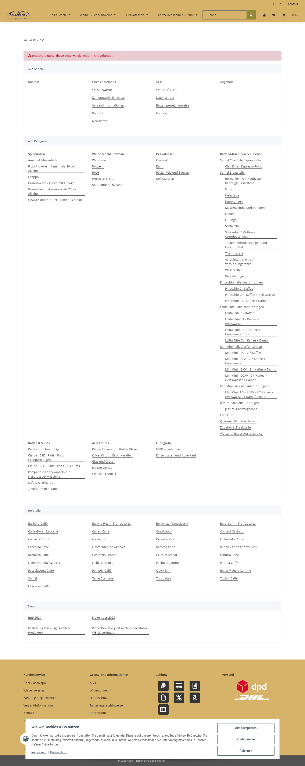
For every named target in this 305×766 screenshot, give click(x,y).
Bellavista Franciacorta (172, 523)
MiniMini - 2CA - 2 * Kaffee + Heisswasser (245, 361)
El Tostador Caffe (232, 539)
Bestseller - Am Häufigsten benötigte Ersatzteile (244, 181)
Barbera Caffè (38, 523)
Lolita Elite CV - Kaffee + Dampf (247, 340)
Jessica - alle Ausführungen (239, 403)
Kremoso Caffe (38, 555)
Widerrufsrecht (167, 90)
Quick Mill (163, 570)
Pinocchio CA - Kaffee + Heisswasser (250, 295)
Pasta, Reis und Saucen (172, 172)
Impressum (39, 753)
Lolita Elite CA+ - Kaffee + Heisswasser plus (242, 332)
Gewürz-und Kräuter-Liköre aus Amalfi (55, 200)
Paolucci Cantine (168, 563)
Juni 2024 (34, 617)
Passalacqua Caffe (41, 570)
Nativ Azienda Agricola (44, 563)
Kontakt (292, 4)
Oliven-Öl (162, 160)
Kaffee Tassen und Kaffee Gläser (115, 449)
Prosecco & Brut (103, 179)
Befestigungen (235, 276)
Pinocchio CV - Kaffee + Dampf (246, 301)
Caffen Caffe (100, 531)
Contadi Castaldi (231, 531)
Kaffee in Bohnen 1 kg (43, 449)
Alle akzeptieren (244, 729)
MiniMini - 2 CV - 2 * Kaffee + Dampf (250, 369)
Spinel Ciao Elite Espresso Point (242, 160)
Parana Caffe (229, 563)
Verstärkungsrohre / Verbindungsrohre (239, 261)
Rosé (95, 172)
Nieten (230, 214)
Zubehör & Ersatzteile (235, 427)
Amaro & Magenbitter (43, 160)
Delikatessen (165, 179)
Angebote (227, 82)
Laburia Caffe (229, 555)
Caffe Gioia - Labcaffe (43, 531)
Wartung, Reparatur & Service (241, 433)
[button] (264, 15)
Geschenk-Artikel (104, 474)
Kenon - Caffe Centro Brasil (239, 547)
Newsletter (100, 121)
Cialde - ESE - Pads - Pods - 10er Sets (54, 466)
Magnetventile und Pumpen (245, 208)
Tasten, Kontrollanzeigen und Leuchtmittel (246, 245)
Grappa (33, 177)
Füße (228, 189)
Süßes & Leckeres (40, 483)
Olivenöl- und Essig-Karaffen (112, 455)
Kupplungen (234, 201)
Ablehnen (244, 751)
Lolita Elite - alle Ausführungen (242, 307)
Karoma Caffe (165, 547)
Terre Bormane (103, 578)
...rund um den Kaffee (43, 489)
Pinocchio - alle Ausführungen (241, 282)
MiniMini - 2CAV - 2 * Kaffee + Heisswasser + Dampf (246, 377)
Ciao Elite (226, 415)
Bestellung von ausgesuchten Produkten (49, 630)
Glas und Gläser (103, 461)
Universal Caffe (39, 586)
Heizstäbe (232, 195)
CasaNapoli (164, 531)
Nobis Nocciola (102, 563)
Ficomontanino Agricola (108, 547)
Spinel (32, 578)
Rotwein (98, 166)
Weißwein (99, 160)
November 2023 (103, 617)
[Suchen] (224, 14)
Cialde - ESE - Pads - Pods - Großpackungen (47, 457)
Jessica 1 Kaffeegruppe (241, 409)
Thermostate (234, 253)
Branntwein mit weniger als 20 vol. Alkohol (52, 191)
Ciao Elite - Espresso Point (243, 166)
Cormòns (98, 539)
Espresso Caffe (38, 547)
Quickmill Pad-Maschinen (238, 421)
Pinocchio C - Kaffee (239, 288)
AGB (159, 82)
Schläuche (232, 226)
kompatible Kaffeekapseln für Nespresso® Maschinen (49, 474)
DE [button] (275, 4)
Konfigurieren (245, 740)
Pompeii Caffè (102, 570)
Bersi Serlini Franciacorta (238, 523)
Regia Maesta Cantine (235, 570)
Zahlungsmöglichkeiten (108, 97)
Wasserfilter (233, 270)
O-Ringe (231, 220)
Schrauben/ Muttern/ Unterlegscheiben (240, 234)
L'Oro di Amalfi (166, 555)
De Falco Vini (165, 539)
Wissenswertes (102, 90)
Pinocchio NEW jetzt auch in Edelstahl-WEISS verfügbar (119, 630)
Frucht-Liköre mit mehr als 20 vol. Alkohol (52, 168)
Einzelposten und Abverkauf (176, 455)
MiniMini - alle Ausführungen (241, 346)
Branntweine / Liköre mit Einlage (51, 183)
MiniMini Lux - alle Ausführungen (244, 386)
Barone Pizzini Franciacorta (111, 523)
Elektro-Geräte (102, 468)
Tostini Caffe (229, 578)
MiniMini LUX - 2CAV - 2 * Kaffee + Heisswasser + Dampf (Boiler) (249, 394)
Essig (159, 166)
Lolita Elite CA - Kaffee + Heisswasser (242, 321)
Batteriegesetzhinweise (172, 105)
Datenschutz (59, 753)
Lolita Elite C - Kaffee (239, 313)
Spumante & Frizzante (107, 185)
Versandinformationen (108, 105)
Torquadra (163, 578)
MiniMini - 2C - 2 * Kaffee (243, 353)
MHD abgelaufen (168, 449)
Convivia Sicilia (38, 539)
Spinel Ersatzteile (232, 172)
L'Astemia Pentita (104, 555)
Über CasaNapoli (104, 82)
